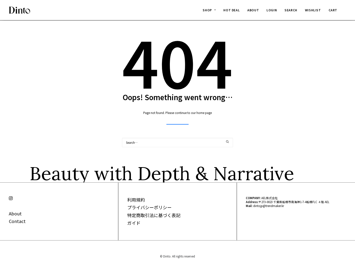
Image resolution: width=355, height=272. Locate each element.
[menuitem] (209, 10)
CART (333, 10)
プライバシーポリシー (149, 207)
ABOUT (253, 10)
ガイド (134, 223)
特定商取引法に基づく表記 (153, 215)
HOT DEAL (231, 10)
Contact (17, 221)
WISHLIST (313, 10)
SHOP (209, 10)
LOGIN (271, 10)
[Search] (177, 142)
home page (204, 113)
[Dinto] (19, 10)
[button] (227, 141)
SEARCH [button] (290, 10)
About (15, 213)
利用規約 (136, 199)
